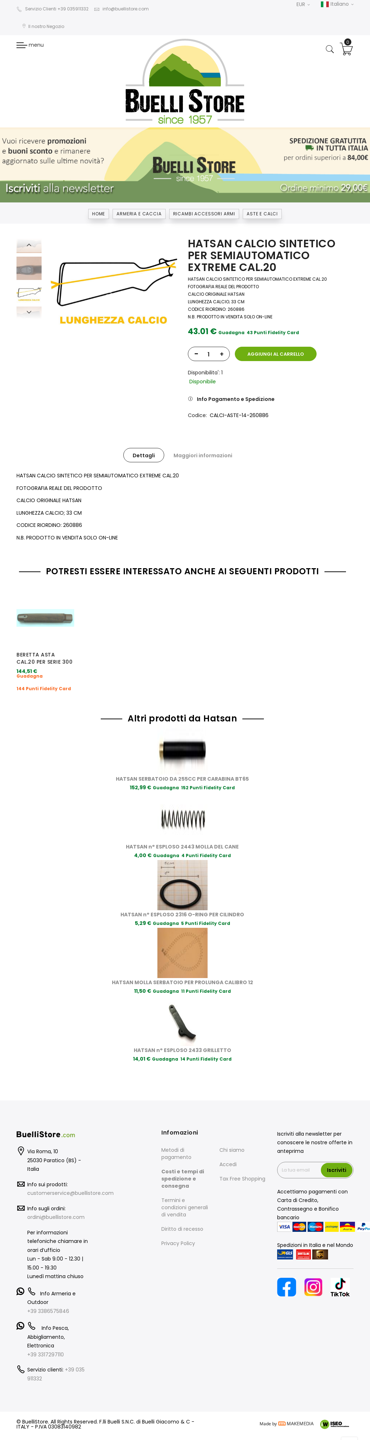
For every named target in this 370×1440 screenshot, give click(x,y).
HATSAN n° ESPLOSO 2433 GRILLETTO (182, 1033)
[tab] (143, 455)
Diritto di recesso (182, 1212)
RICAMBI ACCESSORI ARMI (204, 214)
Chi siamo (232, 1133)
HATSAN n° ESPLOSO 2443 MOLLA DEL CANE (182, 829)
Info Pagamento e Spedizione (236, 399)
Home (98, 214)
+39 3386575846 (48, 1294)
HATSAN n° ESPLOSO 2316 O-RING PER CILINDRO (182, 897)
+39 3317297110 (45, 1337)
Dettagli (144, 455)
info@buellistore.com (121, 9)
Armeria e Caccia (139, 214)
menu (30, 44)
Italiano (337, 4)
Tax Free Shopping (242, 1161)
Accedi (228, 1147)
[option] (29, 293)
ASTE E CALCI (262, 214)
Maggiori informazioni (203, 455)
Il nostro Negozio (43, 26)
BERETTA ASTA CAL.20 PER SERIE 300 (44, 658)
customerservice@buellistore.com (70, 1176)
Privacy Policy (178, 1226)
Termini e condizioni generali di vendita (184, 1190)
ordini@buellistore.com (56, 1200)
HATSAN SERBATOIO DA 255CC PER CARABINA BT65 (182, 761)
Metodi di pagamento (176, 1137)
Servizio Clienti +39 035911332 (52, 9)
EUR (303, 4)
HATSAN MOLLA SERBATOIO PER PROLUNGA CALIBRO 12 (182, 965)
